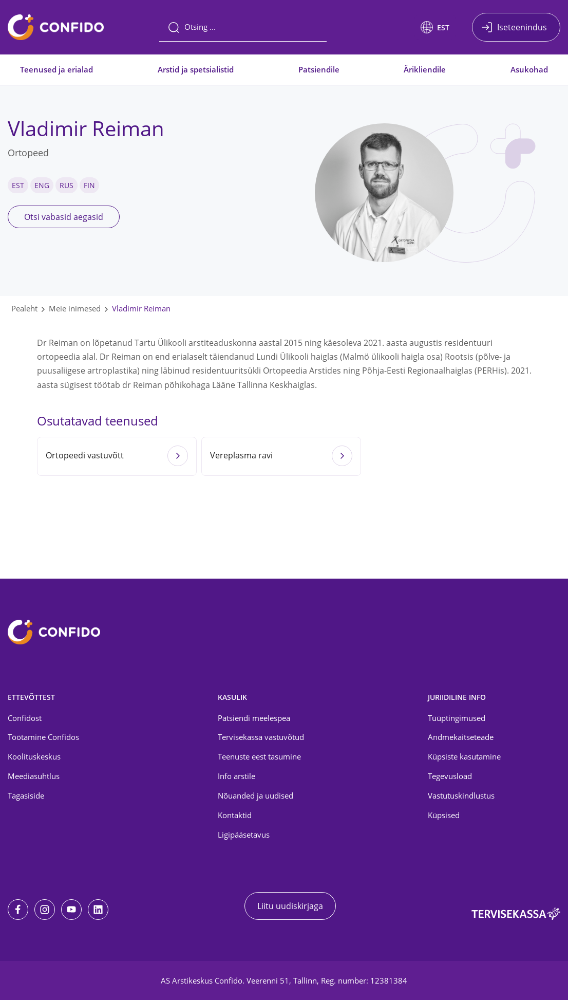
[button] (435, 27)
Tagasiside (26, 795)
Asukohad (529, 69)
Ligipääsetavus (244, 834)
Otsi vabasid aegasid (63, 217)
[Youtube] (71, 909)
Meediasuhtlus (34, 776)
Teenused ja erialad (56, 69)
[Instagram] (44, 909)
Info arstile (236, 776)
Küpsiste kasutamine (464, 756)
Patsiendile (318, 69)
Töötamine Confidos (43, 737)
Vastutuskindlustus (461, 795)
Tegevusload (450, 776)
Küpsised (444, 815)
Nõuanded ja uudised (255, 795)
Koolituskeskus (34, 756)
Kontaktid (235, 815)
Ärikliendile (425, 69)
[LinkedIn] (98, 909)
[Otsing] (243, 27)
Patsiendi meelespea (254, 718)
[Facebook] (18, 909)
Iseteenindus (522, 27)
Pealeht (24, 308)
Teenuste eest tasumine (259, 756)
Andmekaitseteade (461, 737)
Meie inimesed (75, 308)
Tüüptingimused (456, 718)
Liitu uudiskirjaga (290, 906)
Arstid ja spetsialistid (196, 69)
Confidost (25, 718)
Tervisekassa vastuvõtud (261, 737)
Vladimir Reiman (141, 308)
